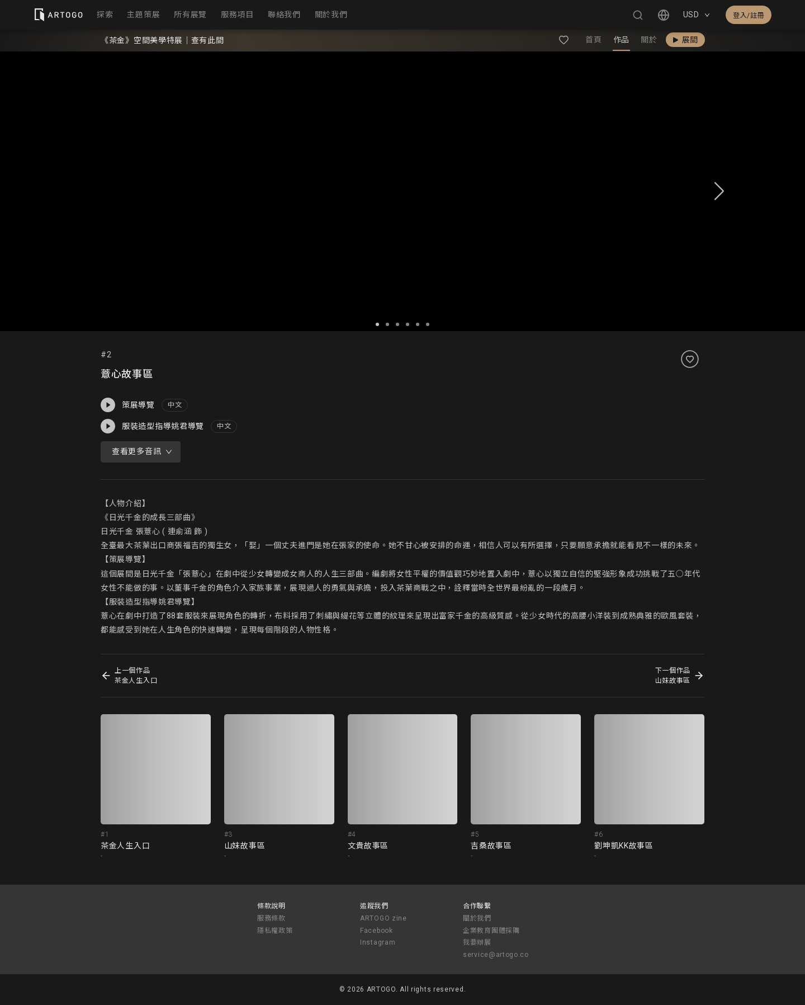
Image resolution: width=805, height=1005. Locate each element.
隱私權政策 (275, 931)
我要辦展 (477, 942)
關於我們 (477, 918)
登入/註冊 (748, 16)
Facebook (376, 931)
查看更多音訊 (142, 451)
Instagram (377, 942)
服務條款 (271, 918)
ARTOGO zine (383, 918)
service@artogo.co (496, 955)
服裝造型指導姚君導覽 (152, 426)
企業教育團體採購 (491, 931)
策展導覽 (128, 405)
